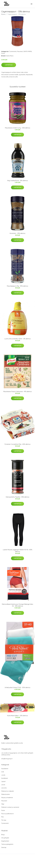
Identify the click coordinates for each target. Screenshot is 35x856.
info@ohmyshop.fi (6, 758)
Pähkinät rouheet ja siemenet (10, 807)
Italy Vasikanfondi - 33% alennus (17, 180)
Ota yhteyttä (5, 838)
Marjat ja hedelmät (7, 797)
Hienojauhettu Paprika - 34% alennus (17, 497)
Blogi (2, 834)
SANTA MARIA (27, 51)
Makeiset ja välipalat (7, 791)
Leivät (3, 784)
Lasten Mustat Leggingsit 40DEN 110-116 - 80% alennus (17, 550)
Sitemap (3, 847)
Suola (3, 53)
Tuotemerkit (12, 51)
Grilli (2, 772)
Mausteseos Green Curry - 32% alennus (17, 128)
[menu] (32, 4)
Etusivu (3, 14)
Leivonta (4, 788)
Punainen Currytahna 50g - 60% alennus (17, 444)
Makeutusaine (5, 794)
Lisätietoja (8, 65)
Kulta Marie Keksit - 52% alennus (17, 715)
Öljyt (2, 804)
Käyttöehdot (5, 841)
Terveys (3, 820)
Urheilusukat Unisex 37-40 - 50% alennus (17, 687)
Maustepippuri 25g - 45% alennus (17, 286)
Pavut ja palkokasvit (7, 813)
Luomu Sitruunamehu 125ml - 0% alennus (17, 339)
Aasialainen (4, 768)
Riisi (2, 817)
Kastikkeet (4, 778)
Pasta (3, 810)
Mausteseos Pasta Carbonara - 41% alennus (17, 391)
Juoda (3, 775)
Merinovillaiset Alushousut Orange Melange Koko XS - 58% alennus (17, 605)
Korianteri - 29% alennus (17, 233)
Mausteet (20, 51)
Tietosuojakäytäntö (7, 844)
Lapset (3, 781)
